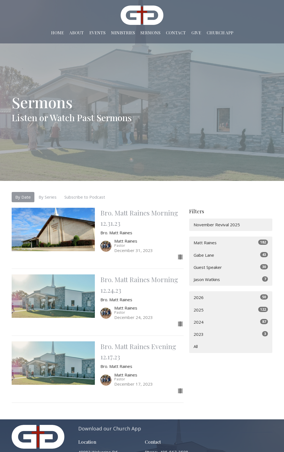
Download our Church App (109, 428)
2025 (231, 310)
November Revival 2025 (217, 224)
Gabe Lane (231, 255)
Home (57, 32)
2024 (231, 322)
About (76, 32)
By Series (48, 197)
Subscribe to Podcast (84, 197)
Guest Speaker (231, 267)
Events (97, 32)
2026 (231, 297)
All (196, 346)
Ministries (123, 32)
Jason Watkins (231, 279)
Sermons (150, 32)
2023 (231, 334)
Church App (220, 32)
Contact (176, 32)
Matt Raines (231, 242)
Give (196, 32)
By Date (23, 197)
